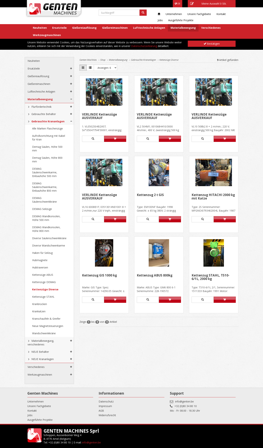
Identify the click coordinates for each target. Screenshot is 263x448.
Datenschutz (106, 401)
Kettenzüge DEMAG (44, 282)
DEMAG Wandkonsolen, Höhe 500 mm (46, 218)
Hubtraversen (40, 267)
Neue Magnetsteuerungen (47, 326)
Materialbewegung (183, 27)
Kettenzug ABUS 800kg (154, 275)
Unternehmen (174, 14)
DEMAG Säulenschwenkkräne (44, 199)
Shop (102, 59)
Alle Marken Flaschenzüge (47, 128)
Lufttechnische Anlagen (149, 27)
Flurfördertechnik (41, 106)
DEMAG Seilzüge (42, 209)
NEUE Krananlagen (42, 359)
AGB (101, 410)
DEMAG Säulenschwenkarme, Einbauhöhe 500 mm (44, 172)
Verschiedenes (211, 27)
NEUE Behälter (40, 351)
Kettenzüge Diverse (45, 289)
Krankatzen (38, 311)
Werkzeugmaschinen (47, 35)
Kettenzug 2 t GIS (150, 195)
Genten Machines (88, 59)
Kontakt (221, 14)
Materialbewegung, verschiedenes (41, 342)
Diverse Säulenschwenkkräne (49, 238)
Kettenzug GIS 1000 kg (99, 275)
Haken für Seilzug (42, 253)
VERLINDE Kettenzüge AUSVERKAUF (99, 116)
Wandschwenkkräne (44, 333)
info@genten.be (184, 401)
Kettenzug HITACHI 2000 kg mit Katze (213, 196)
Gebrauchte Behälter (43, 114)
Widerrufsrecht (107, 415)
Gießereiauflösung (84, 27)
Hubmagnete (39, 260)
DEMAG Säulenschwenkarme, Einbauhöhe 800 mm (44, 187)
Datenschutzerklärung (144, 46)
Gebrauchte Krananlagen (47, 121)
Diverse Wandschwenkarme (48, 245)
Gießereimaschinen (115, 27)
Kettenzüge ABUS (42, 274)
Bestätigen (212, 43)
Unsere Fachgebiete (199, 14)
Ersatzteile (59, 27)
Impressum (105, 406)
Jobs (160, 20)
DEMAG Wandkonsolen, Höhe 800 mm (46, 229)
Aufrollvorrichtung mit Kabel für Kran (48, 137)
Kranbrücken (39, 304)
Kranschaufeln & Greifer (46, 318)
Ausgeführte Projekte (180, 20)
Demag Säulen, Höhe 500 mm (47, 148)
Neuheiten (40, 27)
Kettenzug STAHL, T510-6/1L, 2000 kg (210, 277)
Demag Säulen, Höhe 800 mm (47, 159)
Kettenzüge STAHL (43, 296)
